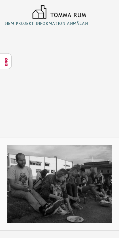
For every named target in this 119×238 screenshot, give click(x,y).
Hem (9, 23)
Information (50, 23)
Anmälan (77, 23)
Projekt (25, 23)
